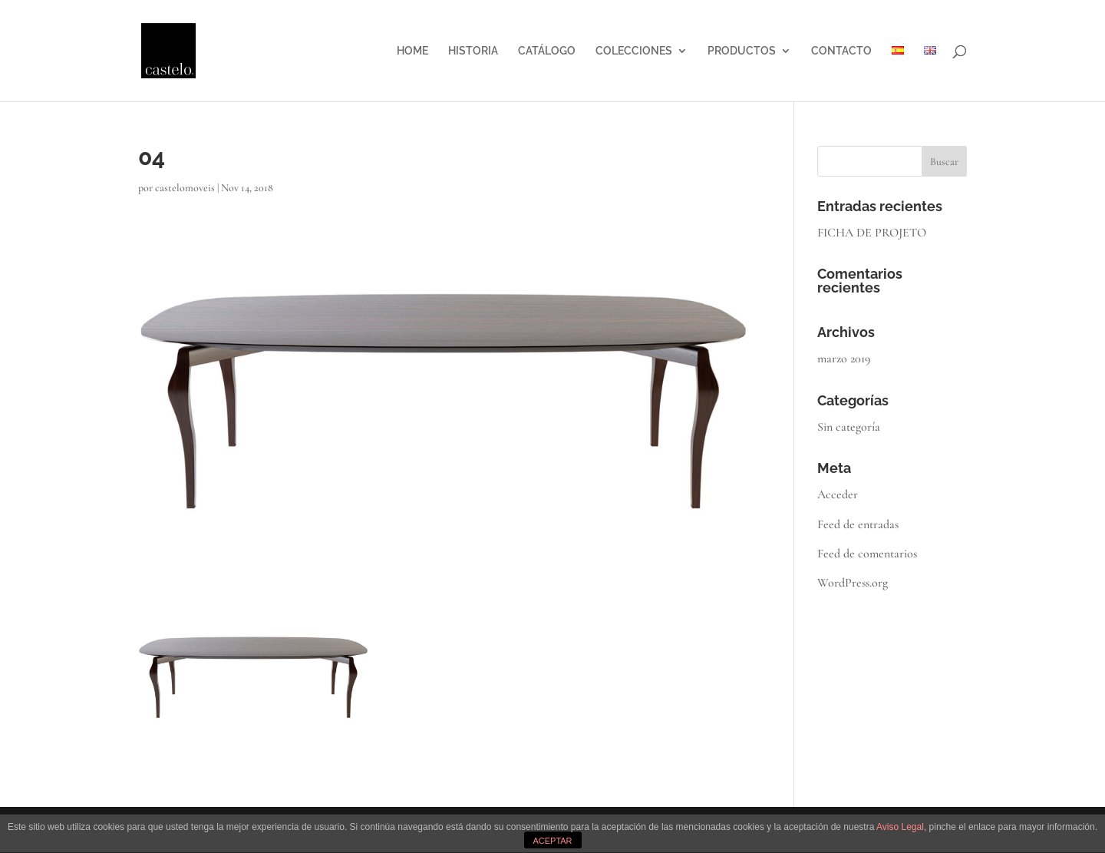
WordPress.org (852, 582)
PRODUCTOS (742, 51)
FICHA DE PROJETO (871, 232)
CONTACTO (841, 51)
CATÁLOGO (547, 51)
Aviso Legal (900, 827)
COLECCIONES (633, 51)
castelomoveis (185, 187)
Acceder (837, 494)
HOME (412, 51)
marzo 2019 (843, 358)
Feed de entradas (858, 524)
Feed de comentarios (867, 553)
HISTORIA (473, 51)
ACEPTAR (552, 840)
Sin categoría (848, 427)
